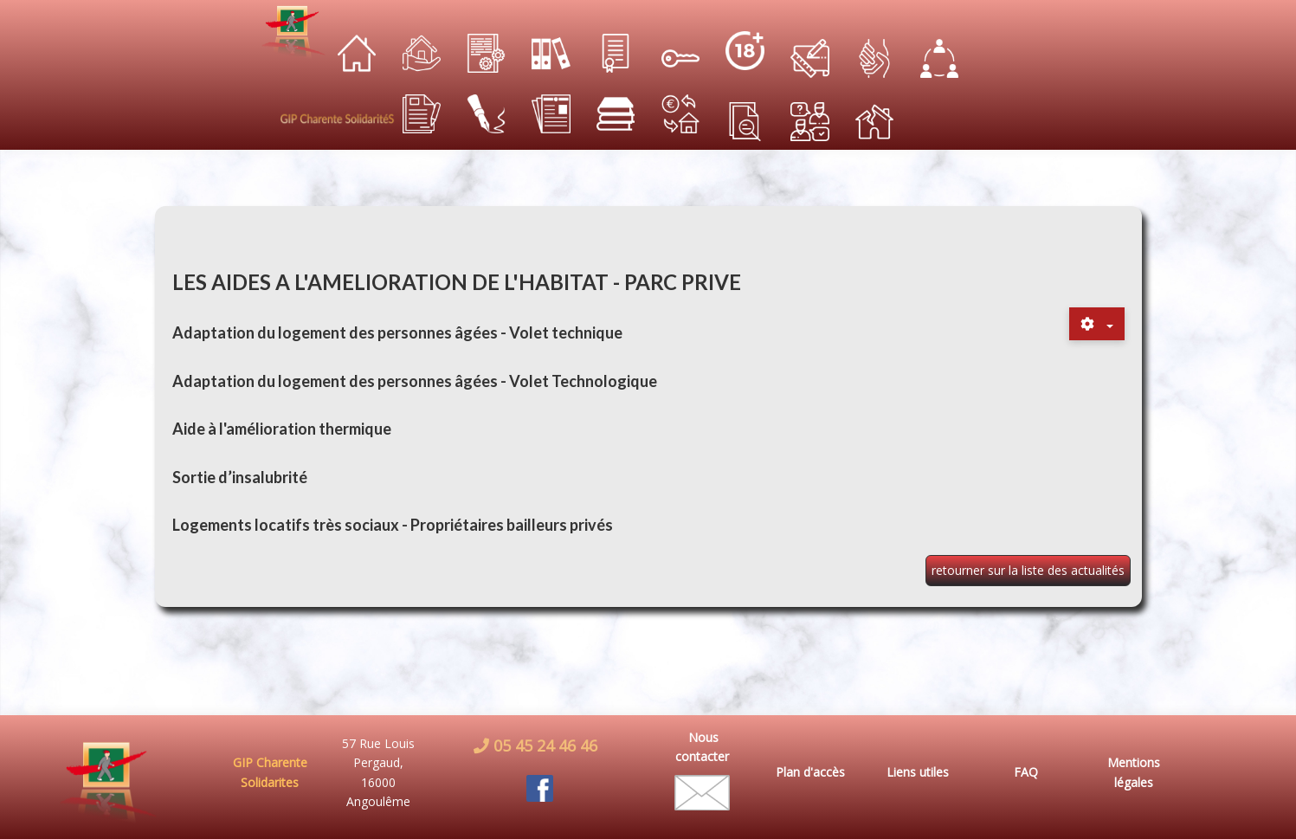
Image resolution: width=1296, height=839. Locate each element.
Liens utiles (918, 772)
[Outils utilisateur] (1097, 323)
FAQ (1026, 772)
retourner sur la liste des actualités (1028, 570)
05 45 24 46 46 (543, 745)
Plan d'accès (810, 772)
